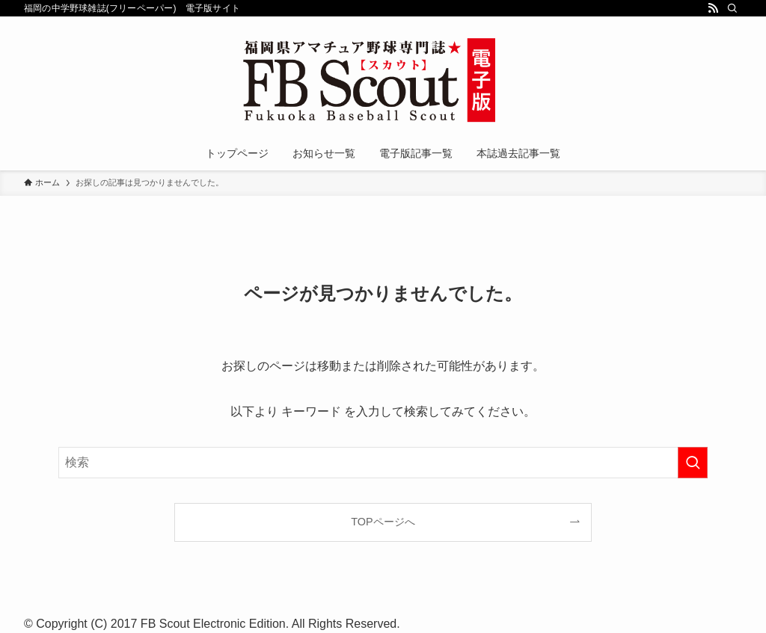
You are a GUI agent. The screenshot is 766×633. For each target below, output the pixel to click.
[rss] (713, 8)
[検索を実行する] (693, 462)
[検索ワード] (383, 462)
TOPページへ (382, 522)
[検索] (732, 8)
